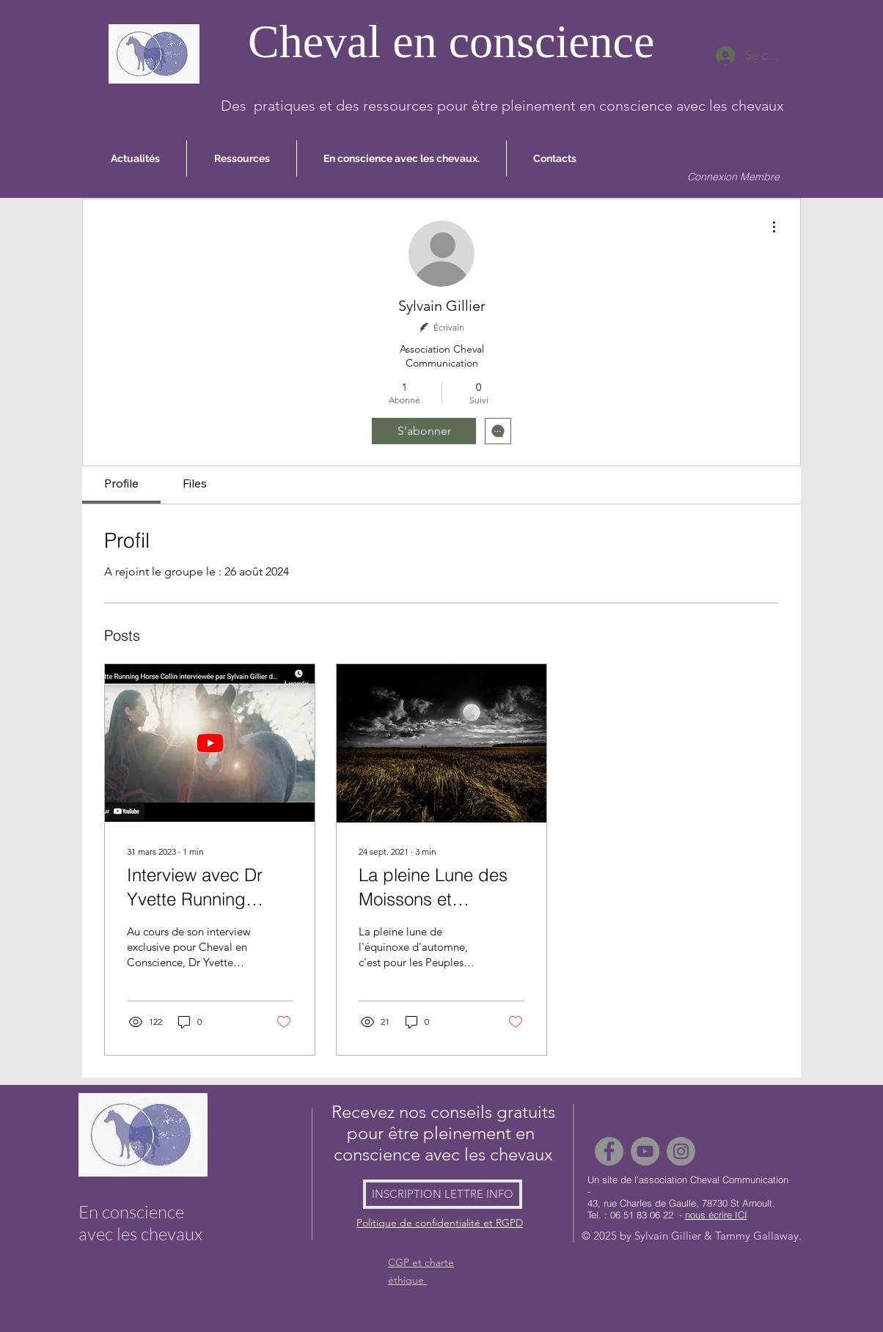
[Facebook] (609, 1151)
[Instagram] (681, 1151)
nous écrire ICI (716, 1215)
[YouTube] (645, 1151)
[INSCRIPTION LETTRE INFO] (442, 1194)
